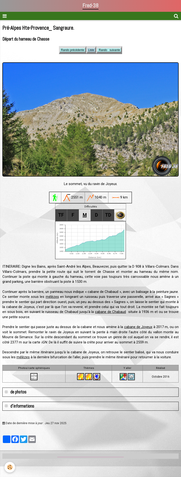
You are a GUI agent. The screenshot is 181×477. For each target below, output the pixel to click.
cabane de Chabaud (110, 312)
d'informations (21, 406)
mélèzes (52, 297)
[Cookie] (10, 467)
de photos (17, 392)
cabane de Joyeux (138, 327)
